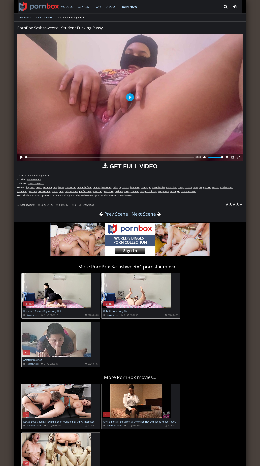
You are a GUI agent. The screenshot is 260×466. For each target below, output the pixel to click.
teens (39, 187)
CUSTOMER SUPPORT (44, 450)
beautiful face (84, 187)
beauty (96, 187)
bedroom (106, 187)
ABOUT (109, 7)
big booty (124, 187)
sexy (126, 191)
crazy (180, 187)
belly (115, 187)
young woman (188, 191)
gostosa (32, 191)
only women (71, 191)
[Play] (21, 157)
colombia (171, 187)
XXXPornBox (24, 17)
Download (86, 204)
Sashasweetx (45, 17)
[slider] (109, 157)
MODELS (64, 7)
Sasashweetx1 (36, 183)
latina (55, 191)
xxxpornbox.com (42, 460)
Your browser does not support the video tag (56, 292)
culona (188, 187)
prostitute (108, 191)
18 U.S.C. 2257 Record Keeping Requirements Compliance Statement (124, 460)
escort (215, 187)
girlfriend (22, 191)
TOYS (95, 7)
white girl (175, 191)
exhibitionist (226, 187)
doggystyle (205, 187)
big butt (30, 187)
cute (195, 187)
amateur (47, 187)
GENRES (80, 7)
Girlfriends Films (34, 376)
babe (61, 187)
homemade (44, 191)
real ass (119, 191)
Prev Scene (115, 214)
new (61, 191)
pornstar (97, 191)
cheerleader (158, 187)
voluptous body (148, 191)
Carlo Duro (177, 376)
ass (55, 187)
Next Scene (143, 214)
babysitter (70, 187)
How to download (72, 450)
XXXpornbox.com (35, 6)
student (134, 191)
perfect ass (85, 191)
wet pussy (163, 191)
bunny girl (146, 187)
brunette (134, 187)
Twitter (93, 450)
